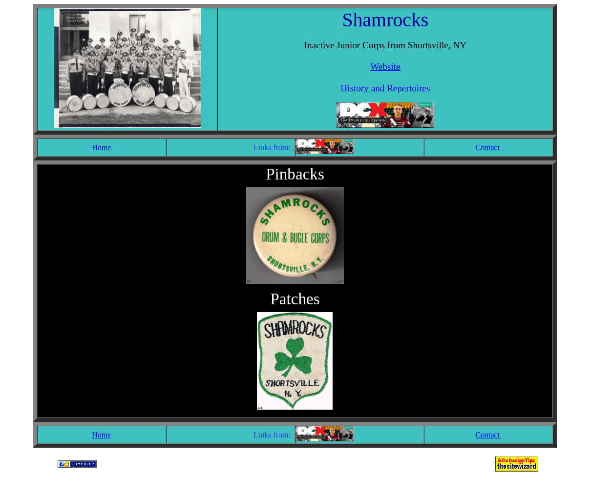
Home (101, 147)
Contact (488, 147)
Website (385, 66)
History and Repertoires (385, 88)
